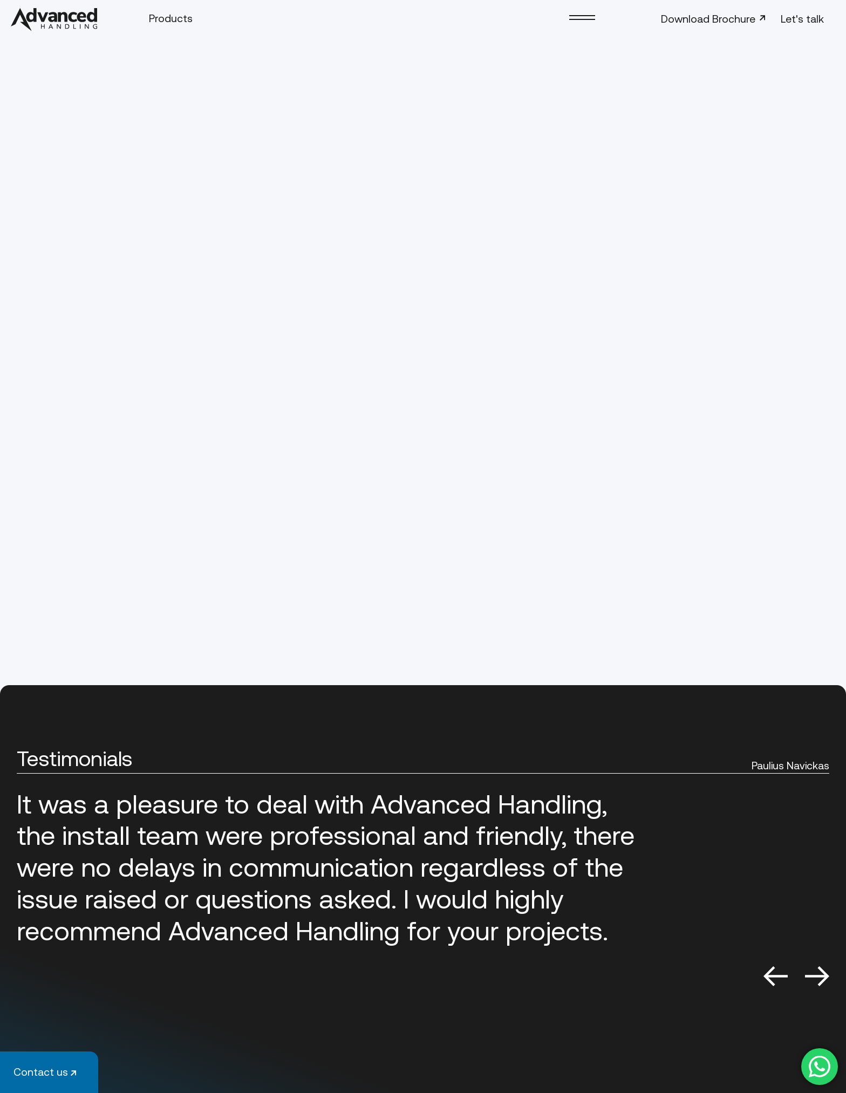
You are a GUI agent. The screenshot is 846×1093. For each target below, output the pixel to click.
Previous (775, 976)
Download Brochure (714, 19)
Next (817, 976)
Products (171, 18)
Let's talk (802, 19)
